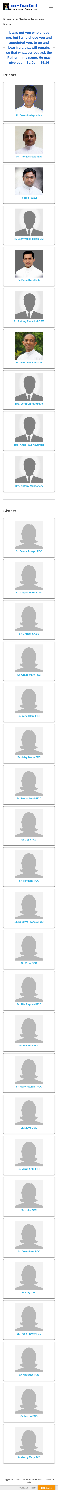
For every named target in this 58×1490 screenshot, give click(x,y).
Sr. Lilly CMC (29, 1292)
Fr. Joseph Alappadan (29, 115)
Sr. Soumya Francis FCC (29, 922)
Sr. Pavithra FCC (29, 1045)
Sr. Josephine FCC (29, 1251)
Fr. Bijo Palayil (29, 197)
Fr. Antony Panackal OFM (29, 321)
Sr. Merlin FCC (29, 1416)
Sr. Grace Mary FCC (29, 674)
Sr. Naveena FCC (29, 1375)
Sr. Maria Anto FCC (29, 1169)
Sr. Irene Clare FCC (29, 716)
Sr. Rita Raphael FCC (29, 1004)
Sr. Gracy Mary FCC (29, 1457)
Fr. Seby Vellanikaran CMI (29, 239)
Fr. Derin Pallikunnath (29, 362)
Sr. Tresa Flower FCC (28, 1333)
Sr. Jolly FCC (29, 839)
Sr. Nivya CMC (28, 1127)
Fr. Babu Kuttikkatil (29, 280)
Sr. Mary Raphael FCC (29, 1086)
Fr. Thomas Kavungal (29, 156)
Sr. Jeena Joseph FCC (29, 551)
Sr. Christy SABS (29, 633)
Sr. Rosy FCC (29, 963)
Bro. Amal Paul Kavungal (29, 444)
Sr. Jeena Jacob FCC (29, 798)
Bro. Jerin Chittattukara (29, 403)
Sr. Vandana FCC (29, 880)
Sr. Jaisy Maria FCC (29, 757)
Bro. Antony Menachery (29, 486)
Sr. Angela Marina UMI (29, 592)
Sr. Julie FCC (29, 1210)
